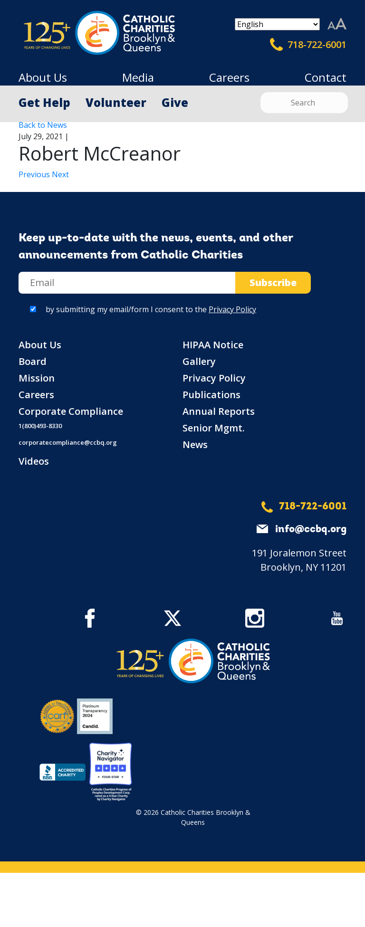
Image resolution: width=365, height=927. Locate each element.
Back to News (43, 125)
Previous (35, 174)
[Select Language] (277, 24)
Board (33, 361)
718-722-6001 (308, 45)
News (195, 444)
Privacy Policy (232, 309)
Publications (211, 394)
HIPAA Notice (212, 344)
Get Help (44, 102)
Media (138, 77)
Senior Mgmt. (213, 427)
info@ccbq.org (310, 530)
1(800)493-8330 (40, 425)
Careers (229, 77)
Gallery (199, 361)
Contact (325, 77)
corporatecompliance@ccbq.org (68, 442)
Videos (34, 461)
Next (60, 174)
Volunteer (116, 102)
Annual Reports (218, 411)
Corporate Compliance (71, 411)
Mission (37, 378)
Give (175, 102)
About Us (43, 77)
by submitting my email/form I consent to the (151, 309)
